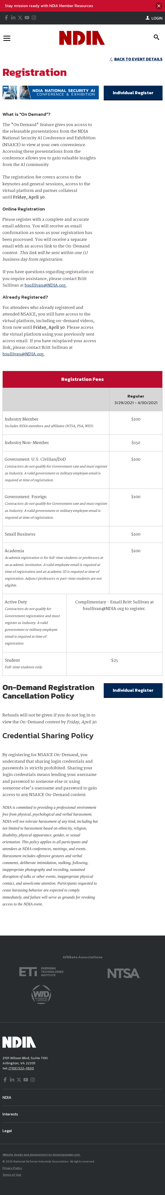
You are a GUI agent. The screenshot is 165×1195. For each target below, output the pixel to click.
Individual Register (133, 92)
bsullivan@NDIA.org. (46, 285)
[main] (82, 493)
